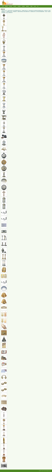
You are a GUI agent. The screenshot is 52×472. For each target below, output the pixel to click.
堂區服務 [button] (23, 6)
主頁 (3, 6)
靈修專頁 (27, 6)
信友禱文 (14, 6)
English (35, 6)
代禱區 (31, 6)
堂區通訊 (19, 6)
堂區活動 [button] (10, 6)
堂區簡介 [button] (6, 6)
